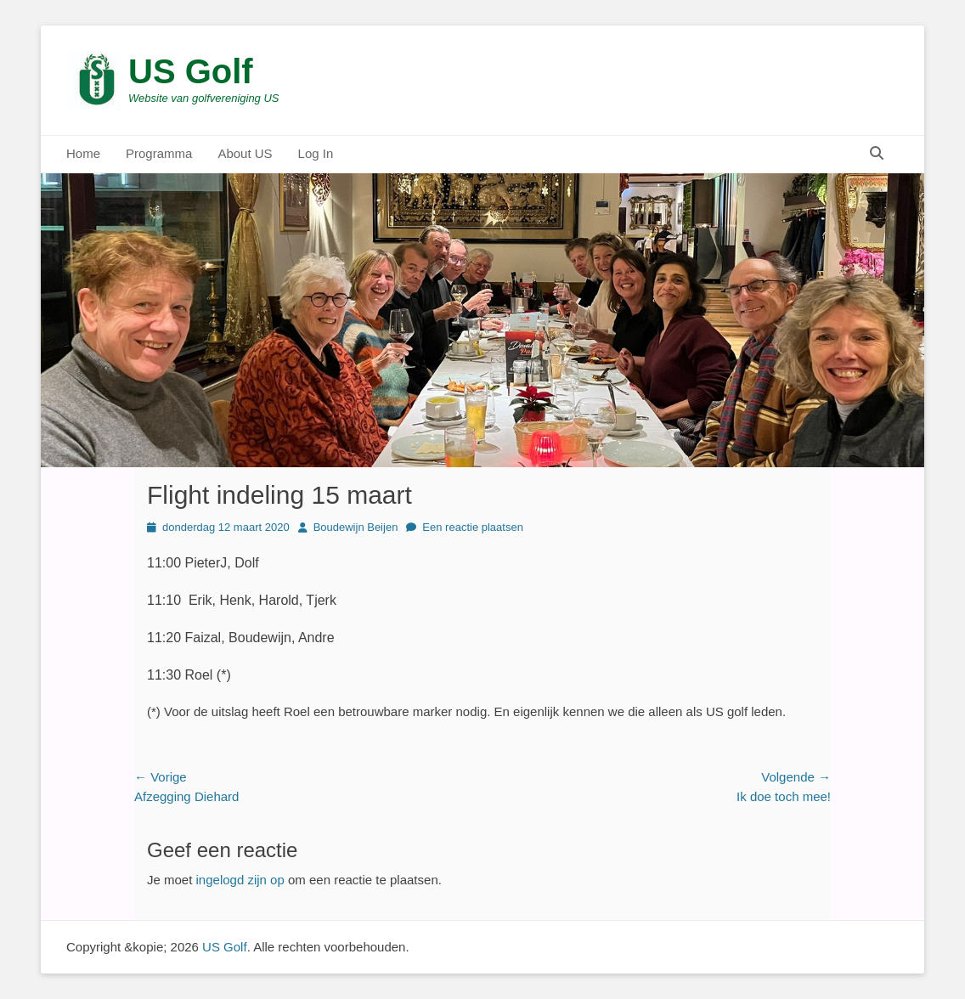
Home (83, 153)
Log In (316, 153)
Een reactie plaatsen (472, 527)
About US (244, 153)
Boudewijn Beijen (355, 527)
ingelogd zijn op (240, 879)
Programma (159, 153)
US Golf (190, 71)
